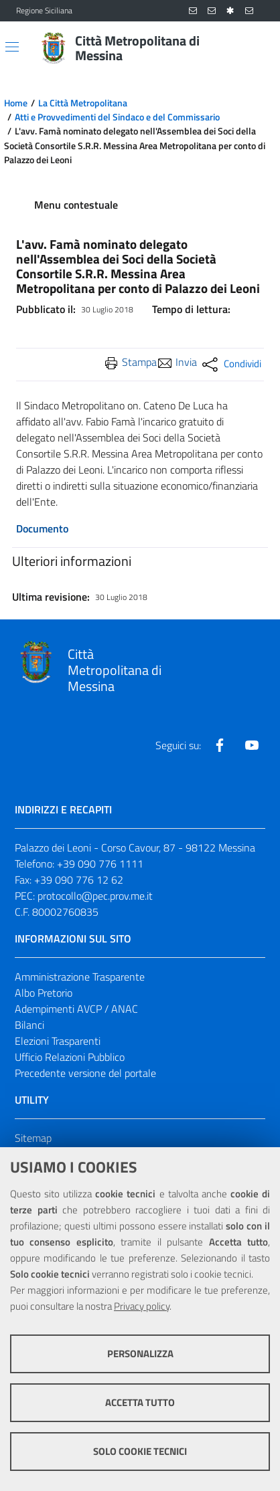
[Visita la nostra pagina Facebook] (219, 745)
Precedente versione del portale (85, 1073)
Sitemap (33, 1138)
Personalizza (140, 1353)
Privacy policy (141, 1306)
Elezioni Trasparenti (57, 1041)
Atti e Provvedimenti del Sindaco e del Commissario (117, 117)
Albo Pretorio (43, 993)
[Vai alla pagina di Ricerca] (256, 48)
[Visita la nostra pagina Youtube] (251, 745)
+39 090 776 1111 (100, 864)
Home (15, 103)
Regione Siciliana (44, 11)
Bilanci (29, 1025)
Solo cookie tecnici (140, 1451)
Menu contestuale (76, 205)
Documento (42, 528)
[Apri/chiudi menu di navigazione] (12, 47)
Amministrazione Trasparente (80, 977)
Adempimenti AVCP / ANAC (76, 1009)
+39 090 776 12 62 (78, 880)
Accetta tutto (140, 1402)
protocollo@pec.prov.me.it (95, 896)
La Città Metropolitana (82, 103)
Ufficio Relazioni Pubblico (70, 1057)
